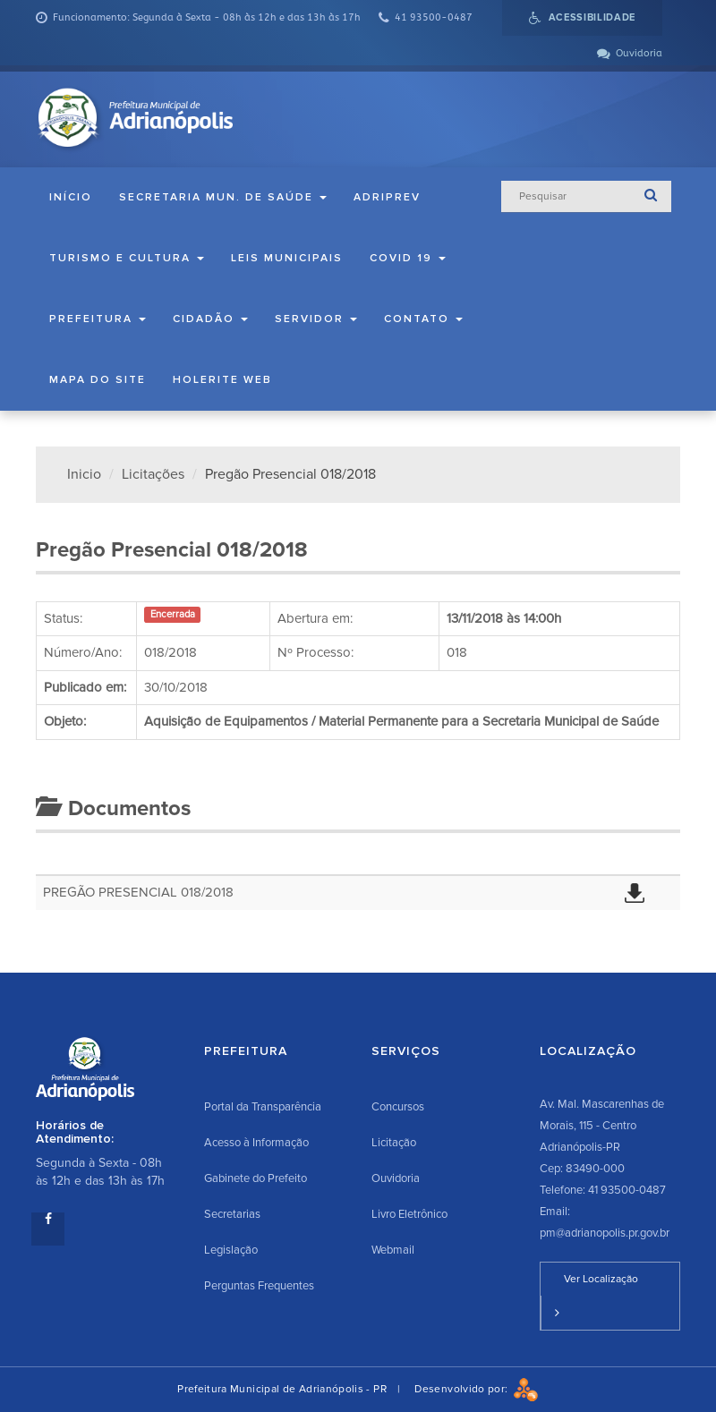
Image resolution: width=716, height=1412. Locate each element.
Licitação (393, 1143)
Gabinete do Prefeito (255, 1178)
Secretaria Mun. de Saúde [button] (223, 197)
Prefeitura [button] (97, 319)
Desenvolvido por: (476, 1389)
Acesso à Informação (256, 1143)
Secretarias (232, 1214)
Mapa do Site (97, 380)
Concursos (397, 1107)
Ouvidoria (395, 1178)
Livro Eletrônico (409, 1214)
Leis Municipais (287, 258)
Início (70, 197)
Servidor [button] (316, 319)
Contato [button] (423, 319)
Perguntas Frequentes (259, 1286)
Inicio (84, 474)
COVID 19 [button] (408, 258)
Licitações (153, 474)
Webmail (392, 1250)
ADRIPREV (387, 197)
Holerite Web (222, 380)
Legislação (231, 1250)
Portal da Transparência (262, 1107)
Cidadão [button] (210, 319)
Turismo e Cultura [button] (126, 258)
